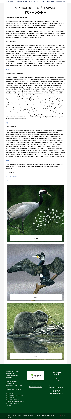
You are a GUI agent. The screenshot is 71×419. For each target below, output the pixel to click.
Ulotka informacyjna (11, 176)
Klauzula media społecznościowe (14, 395)
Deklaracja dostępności (35, 386)
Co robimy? (19, 1)
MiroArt (62, 415)
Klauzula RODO (9, 393)
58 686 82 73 (10, 385)
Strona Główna (9, 1)
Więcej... (8, 69)
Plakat (7, 180)
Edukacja (27, 1)
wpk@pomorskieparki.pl (15, 389)
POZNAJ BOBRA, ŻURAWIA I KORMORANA (56, 1)
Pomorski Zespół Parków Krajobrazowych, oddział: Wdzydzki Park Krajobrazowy (33, 415)
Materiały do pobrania (38, 1)
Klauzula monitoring (11, 397)
